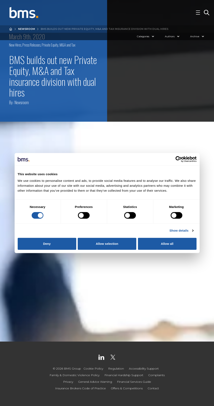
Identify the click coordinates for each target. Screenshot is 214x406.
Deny (47, 243)
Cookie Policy (93, 368)
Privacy (68, 382)
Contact (153, 388)
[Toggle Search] (206, 13)
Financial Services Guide (134, 382)
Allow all (167, 243)
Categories (146, 37)
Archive (197, 37)
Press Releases (31, 45)
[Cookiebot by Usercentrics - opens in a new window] (179, 159)
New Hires (15, 45)
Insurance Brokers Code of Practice (80, 388)
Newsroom (26, 30)
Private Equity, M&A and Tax (58, 45)
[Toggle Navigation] (198, 13)
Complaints (156, 375)
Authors (172, 37)
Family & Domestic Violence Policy (74, 375)
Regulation (116, 368)
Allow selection (107, 243)
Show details (179, 230)
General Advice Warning (95, 382)
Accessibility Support (144, 368)
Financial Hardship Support (123, 375)
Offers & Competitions (127, 388)
